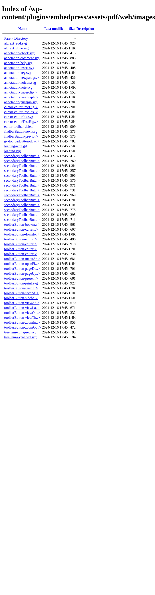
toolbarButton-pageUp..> (22, 273)
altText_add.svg (15, 43)
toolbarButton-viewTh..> (22, 317)
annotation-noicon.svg (20, 82)
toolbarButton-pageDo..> (22, 268)
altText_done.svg (16, 48)
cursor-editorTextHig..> (21, 122)
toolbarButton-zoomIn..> (22, 322)
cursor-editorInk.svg (18, 117)
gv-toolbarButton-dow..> (22, 141)
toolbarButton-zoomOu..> (22, 327)
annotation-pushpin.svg (21, 102)
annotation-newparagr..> (21, 77)
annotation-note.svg (18, 87)
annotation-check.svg (19, 53)
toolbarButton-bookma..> (22, 224)
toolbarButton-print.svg (21, 283)
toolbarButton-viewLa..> (22, 308)
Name (22, 28)
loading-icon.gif (15, 146)
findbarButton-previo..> (21, 136)
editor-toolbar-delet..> (20, 126)
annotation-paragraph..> (21, 97)
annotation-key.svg (17, 73)
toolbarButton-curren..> (21, 229)
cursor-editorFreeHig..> (21, 107)
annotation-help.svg (18, 63)
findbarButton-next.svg (20, 131)
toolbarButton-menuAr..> (22, 259)
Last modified (55, 28)
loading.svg (12, 151)
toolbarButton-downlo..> (22, 234)
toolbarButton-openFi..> (21, 264)
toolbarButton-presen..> (21, 278)
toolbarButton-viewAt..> (21, 303)
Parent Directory (16, 38)
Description (85, 28)
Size (72, 28)
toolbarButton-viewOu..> (22, 313)
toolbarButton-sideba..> (21, 298)
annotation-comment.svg (22, 58)
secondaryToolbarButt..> (22, 156)
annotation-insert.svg (19, 68)
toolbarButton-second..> (21, 293)
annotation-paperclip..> (20, 92)
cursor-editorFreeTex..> (21, 112)
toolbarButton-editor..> (20, 239)
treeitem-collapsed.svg (20, 332)
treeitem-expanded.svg (20, 337)
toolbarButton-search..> (21, 288)
